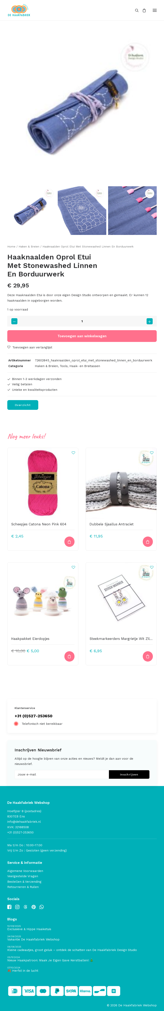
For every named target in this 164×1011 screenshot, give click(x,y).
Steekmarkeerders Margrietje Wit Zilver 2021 (126, 639)
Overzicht (23, 405)
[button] (154, 10)
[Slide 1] (31, 210)
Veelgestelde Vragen (22, 876)
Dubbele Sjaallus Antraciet (111, 524)
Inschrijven (129, 774)
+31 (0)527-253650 (33, 715)
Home (11, 246)
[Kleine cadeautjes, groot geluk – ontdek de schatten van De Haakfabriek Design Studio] (82, 948)
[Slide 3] (132, 210)
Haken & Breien (29, 246)
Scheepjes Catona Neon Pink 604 (38, 524)
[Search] (135, 10)
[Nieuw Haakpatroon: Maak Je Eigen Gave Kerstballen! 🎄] (82, 959)
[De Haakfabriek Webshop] (19, 10)
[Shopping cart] (142, 10)
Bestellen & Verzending (24, 882)
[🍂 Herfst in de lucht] (82, 969)
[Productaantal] (82, 321)
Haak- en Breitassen (84, 366)
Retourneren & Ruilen (23, 887)
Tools (64, 366)
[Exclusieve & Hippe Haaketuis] (82, 928)
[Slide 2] (82, 210)
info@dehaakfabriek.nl (24, 822)
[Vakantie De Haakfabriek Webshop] (82, 938)
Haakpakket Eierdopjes (30, 639)
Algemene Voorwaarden (25, 871)
